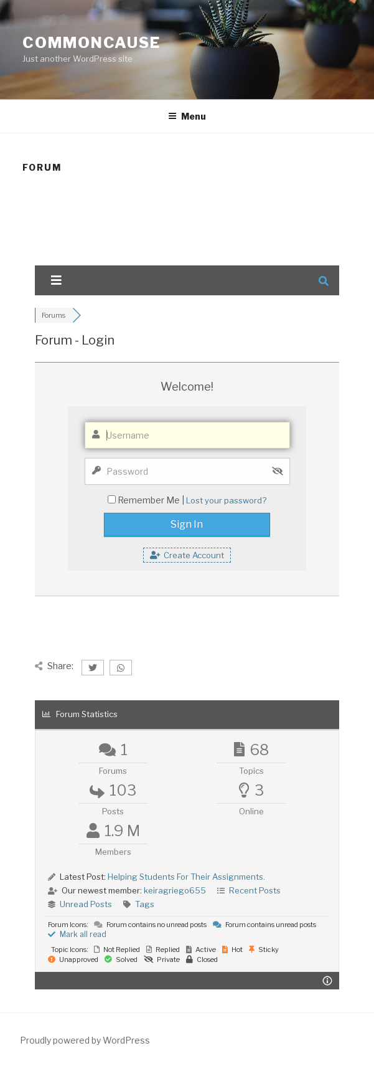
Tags (144, 904)
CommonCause (91, 43)
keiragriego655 (175, 890)
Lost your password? (226, 500)
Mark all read (77, 934)
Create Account (187, 555)
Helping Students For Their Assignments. (186, 877)
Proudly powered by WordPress (85, 1040)
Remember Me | (152, 500)
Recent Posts (255, 890)
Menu (187, 116)
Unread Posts (86, 904)
